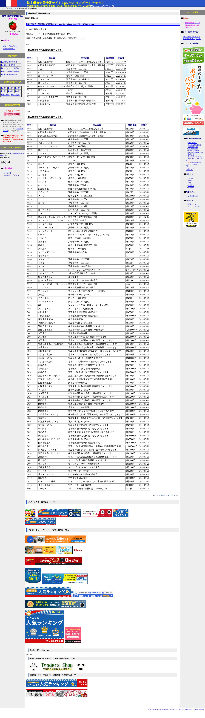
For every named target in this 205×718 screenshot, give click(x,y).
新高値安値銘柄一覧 (195, 152)
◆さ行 (17, 88)
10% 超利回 (198, 156)
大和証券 (7, 173)
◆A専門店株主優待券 (9, 62)
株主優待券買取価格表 (27, 8)
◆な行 (10, 91)
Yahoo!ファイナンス (11, 175)
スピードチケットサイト (165, 495)
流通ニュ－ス (193, 204)
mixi (189, 182)
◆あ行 (3, 88)
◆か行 (10, 88)
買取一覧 (12, 8)
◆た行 (3, 91)
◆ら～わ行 (15, 95)
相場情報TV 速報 (194, 162)
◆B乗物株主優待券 (8, 65)
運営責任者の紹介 (9, 49)
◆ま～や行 (5, 95)
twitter (190, 184)
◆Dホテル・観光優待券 (10, 71)
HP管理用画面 (193, 196)
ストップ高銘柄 (194, 150)
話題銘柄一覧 (193, 147)
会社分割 (191, 154)
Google (190, 178)
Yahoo (190, 180)
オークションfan (194, 206)
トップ (4, 8)
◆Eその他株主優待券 (9, 75)
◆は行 (17, 91)
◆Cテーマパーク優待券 (10, 68)
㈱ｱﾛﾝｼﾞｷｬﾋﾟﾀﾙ (9, 46)
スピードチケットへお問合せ (157, 709)
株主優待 (191, 156)
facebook (191, 186)
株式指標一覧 (193, 149)
